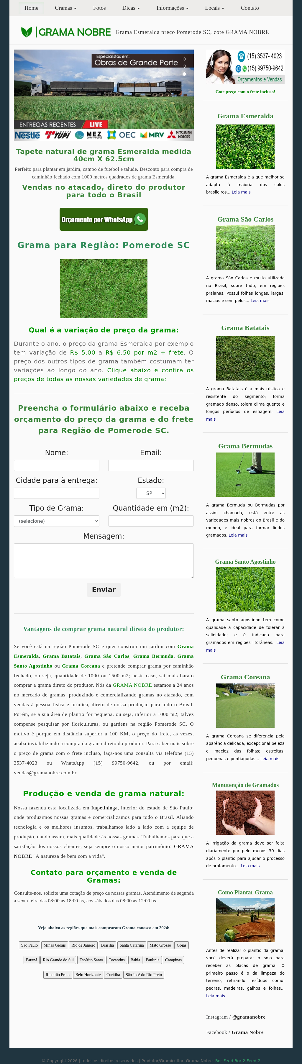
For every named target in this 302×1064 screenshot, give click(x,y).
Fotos (99, 8)
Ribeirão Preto (58, 975)
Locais (212, 8)
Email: (151, 453)
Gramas (63, 8)
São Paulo (29, 945)
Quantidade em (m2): (151, 508)
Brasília (107, 945)
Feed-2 (253, 1060)
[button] (27, 95)
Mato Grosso (160, 945)
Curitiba (113, 975)
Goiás (181, 945)
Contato (250, 8)
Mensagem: (103, 536)
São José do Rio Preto (144, 975)
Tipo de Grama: (56, 508)
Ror (218, 1060)
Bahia (135, 960)
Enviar (104, 590)
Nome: (56, 453)
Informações (170, 8)
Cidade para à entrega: (56, 480)
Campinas (173, 960)
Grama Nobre (248, 1032)
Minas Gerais (55, 945)
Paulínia (153, 960)
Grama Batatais (62, 656)
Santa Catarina (132, 945)
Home (34, 7)
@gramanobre (249, 1017)
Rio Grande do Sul (58, 960)
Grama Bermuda (153, 656)
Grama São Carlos (106, 656)
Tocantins (117, 960)
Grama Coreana (81, 666)
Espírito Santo (91, 960)
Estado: (151, 480)
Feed (228, 1060)
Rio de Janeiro (83, 945)
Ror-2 (239, 1060)
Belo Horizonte (88, 975)
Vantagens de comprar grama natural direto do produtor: (103, 629)
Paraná (31, 960)
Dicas (128, 8)
